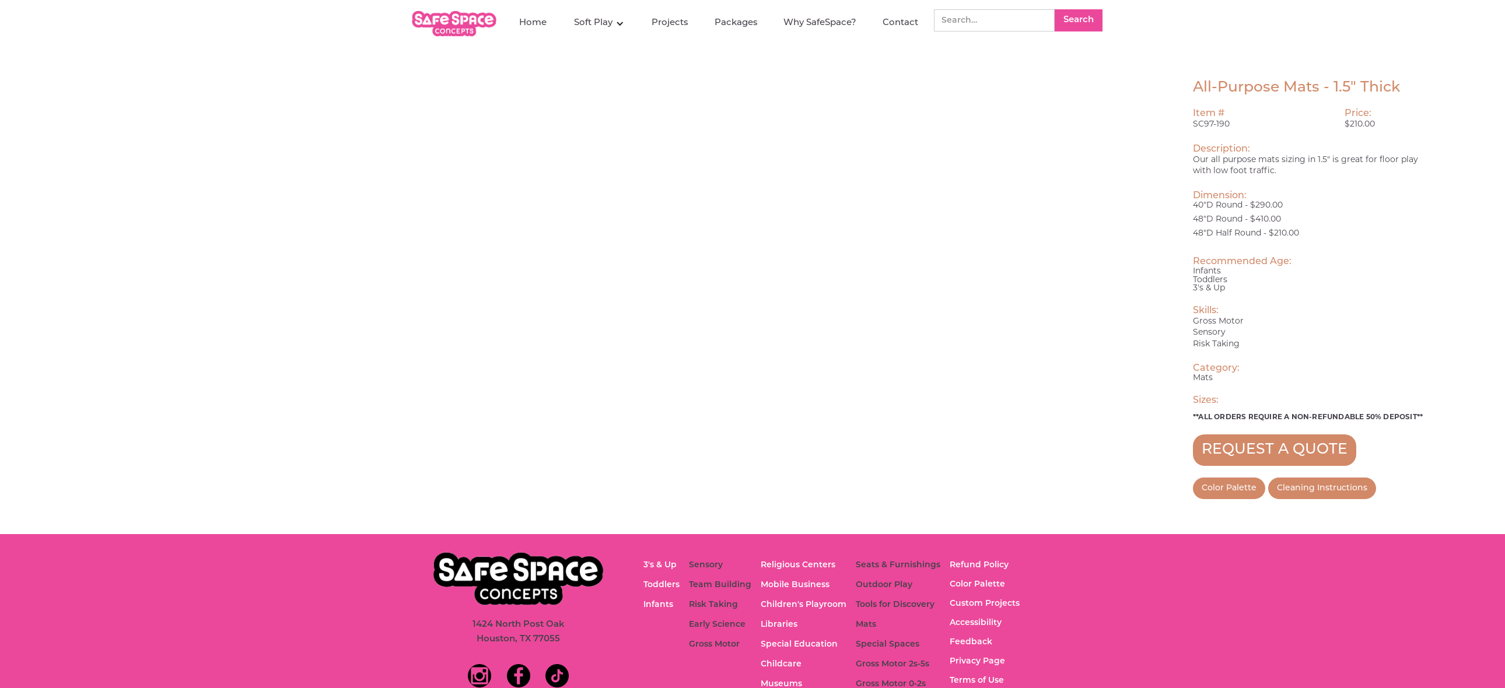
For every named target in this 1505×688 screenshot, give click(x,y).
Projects (670, 23)
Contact (900, 23)
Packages (736, 23)
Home (533, 23)
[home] (455, 23)
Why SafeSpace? (819, 23)
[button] (599, 23)
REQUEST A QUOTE (1275, 450)
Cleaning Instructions (1322, 488)
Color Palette (1229, 488)
